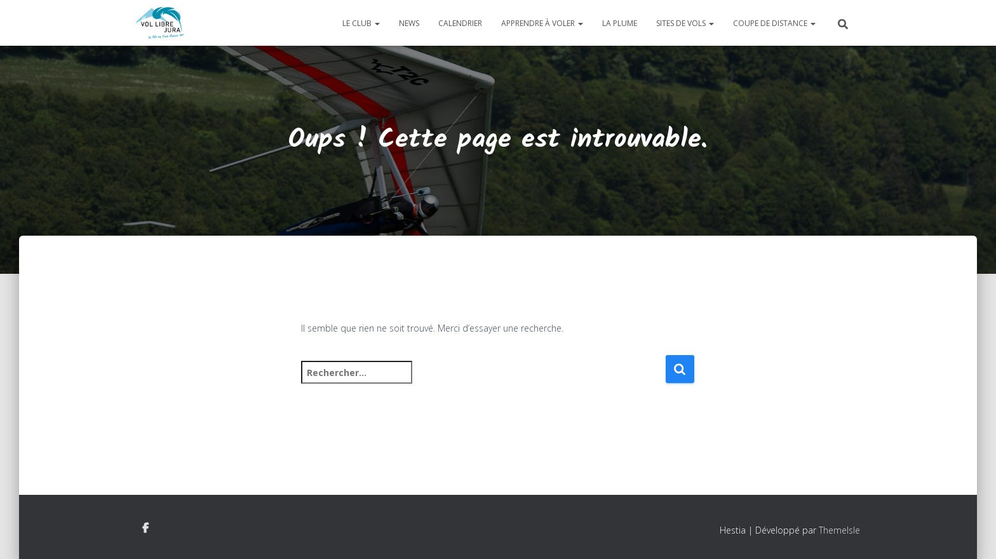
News (409, 23)
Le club (361, 23)
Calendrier (460, 23)
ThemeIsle (839, 530)
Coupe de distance (774, 23)
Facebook (145, 528)
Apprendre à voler (542, 23)
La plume (619, 23)
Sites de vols (685, 23)
